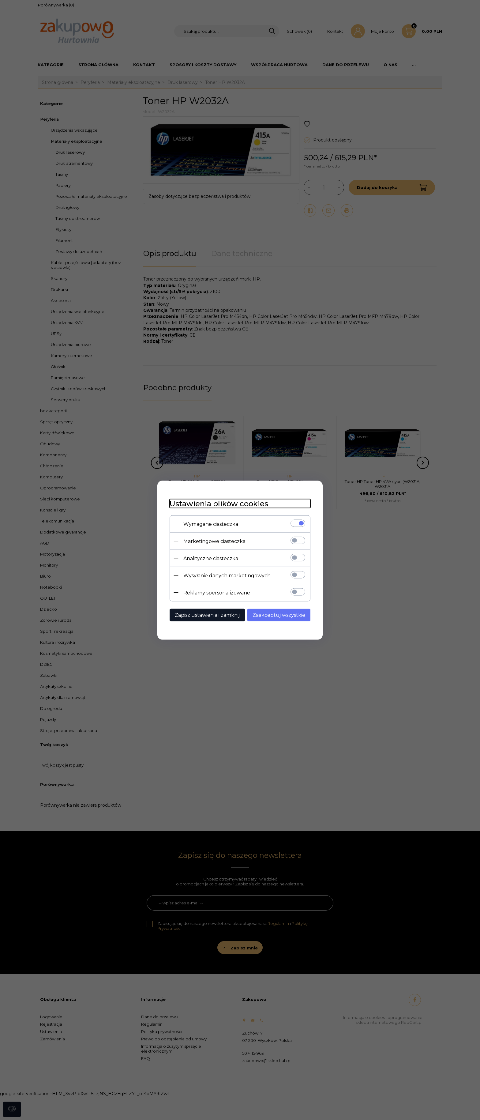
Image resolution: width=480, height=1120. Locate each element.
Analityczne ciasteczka (210, 558)
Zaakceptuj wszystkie (279, 615)
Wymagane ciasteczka (210, 524)
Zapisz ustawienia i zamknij (207, 615)
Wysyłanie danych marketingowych (227, 575)
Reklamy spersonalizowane (216, 592)
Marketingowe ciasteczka (214, 541)
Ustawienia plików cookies (219, 503)
